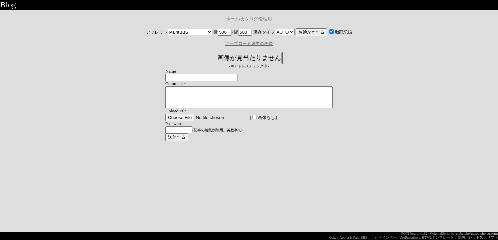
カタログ (249, 18)
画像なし (253, 121)
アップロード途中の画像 (249, 43)
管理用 (265, 18)
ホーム (232, 18)
